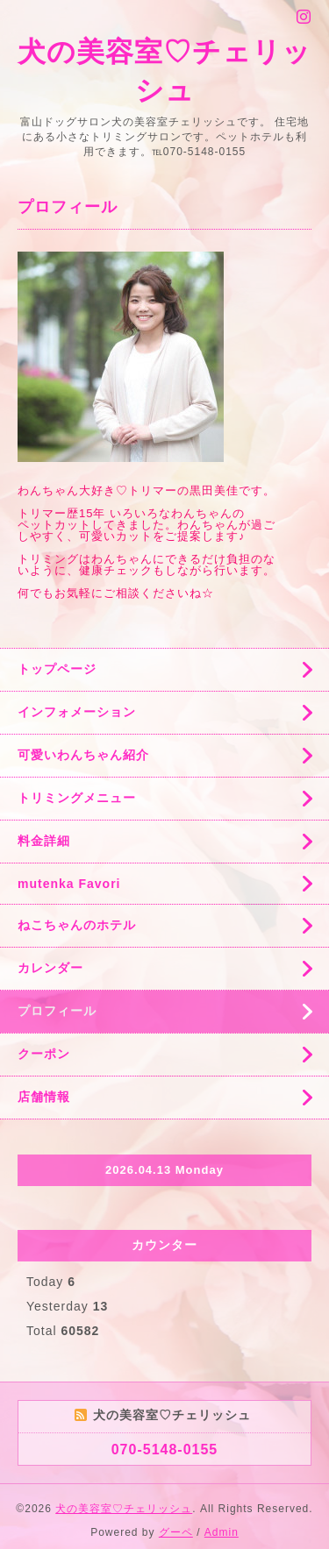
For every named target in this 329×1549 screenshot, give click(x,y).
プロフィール (57, 1011)
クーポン (44, 1054)
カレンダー (50, 968)
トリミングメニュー (77, 798)
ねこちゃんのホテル (77, 925)
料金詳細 (44, 841)
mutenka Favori (69, 884)
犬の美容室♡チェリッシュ (123, 1509)
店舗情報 (44, 1097)
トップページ (57, 669)
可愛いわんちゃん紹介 (83, 755)
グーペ (176, 1532)
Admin (221, 1532)
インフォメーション (77, 712)
